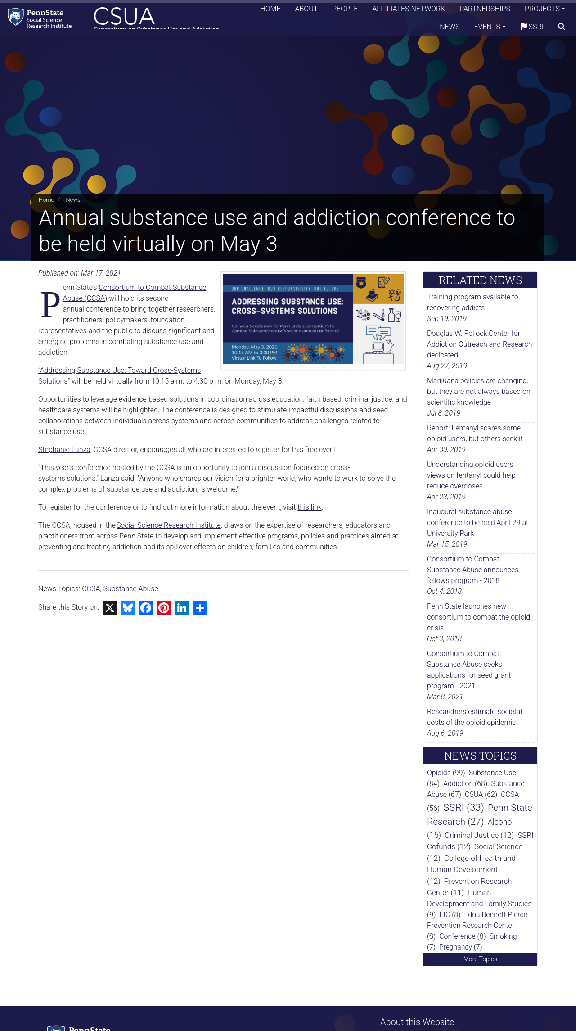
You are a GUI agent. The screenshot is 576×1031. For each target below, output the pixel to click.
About (306, 11)
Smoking (503, 936)
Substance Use (492, 773)
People (345, 11)
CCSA (91, 588)
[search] (561, 29)
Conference (457, 936)
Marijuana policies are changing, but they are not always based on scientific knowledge (479, 391)
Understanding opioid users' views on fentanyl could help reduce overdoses (471, 475)
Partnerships (484, 11)
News (449, 29)
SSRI (532, 29)
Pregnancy (455, 947)
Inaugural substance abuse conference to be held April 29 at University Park (477, 522)
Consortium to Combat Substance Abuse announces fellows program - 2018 (472, 570)
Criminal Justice (472, 835)
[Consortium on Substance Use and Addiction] (115, 20)
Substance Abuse (130, 588)
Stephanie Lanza (64, 449)
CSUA (474, 794)
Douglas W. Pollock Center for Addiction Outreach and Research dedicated (479, 344)
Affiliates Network (408, 11)
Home (270, 11)
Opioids (439, 773)
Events (487, 29)
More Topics (481, 959)
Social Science (498, 846)
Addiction (458, 783)
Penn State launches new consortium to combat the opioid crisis (478, 617)
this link (309, 507)
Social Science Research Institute (169, 525)
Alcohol (501, 822)
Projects (542, 11)
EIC (445, 914)
